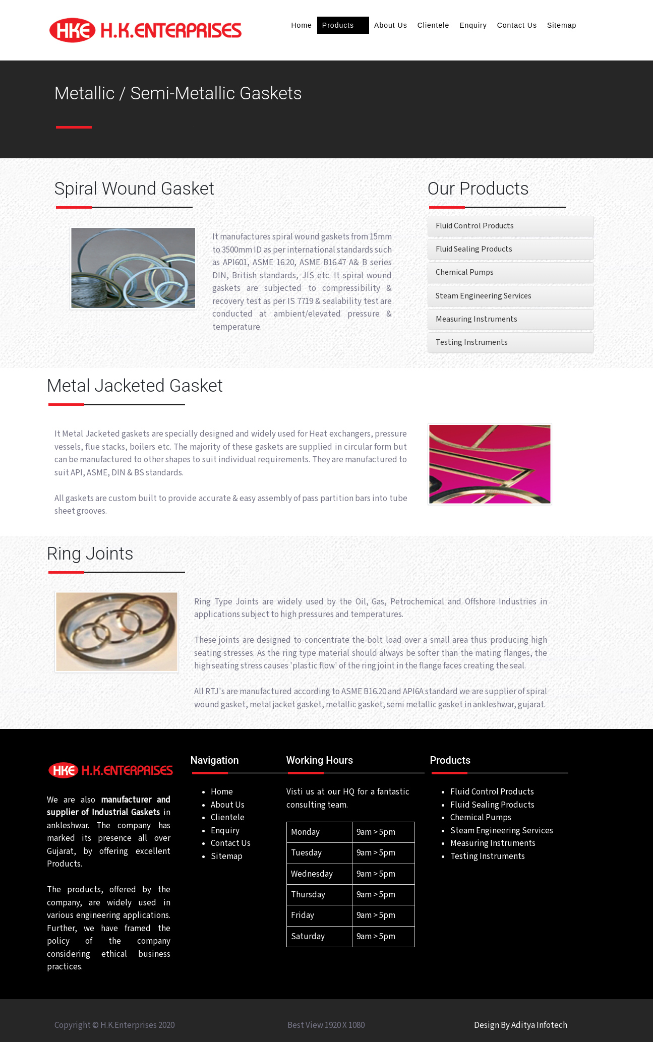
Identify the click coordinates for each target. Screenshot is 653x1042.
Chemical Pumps (465, 272)
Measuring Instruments (476, 319)
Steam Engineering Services (483, 296)
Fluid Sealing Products (474, 249)
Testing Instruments (472, 342)
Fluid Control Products (475, 226)
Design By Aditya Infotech (520, 1025)
